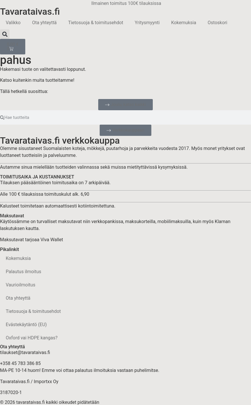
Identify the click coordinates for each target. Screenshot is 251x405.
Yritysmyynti (147, 22)
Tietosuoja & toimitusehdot (95, 22)
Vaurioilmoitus (20, 285)
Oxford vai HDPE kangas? (31, 338)
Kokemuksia (183, 22)
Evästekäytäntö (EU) (26, 324)
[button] (4, 34)
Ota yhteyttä (44, 22)
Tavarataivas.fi (30, 11)
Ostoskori (217, 22)
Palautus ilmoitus (23, 271)
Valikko (13, 22)
